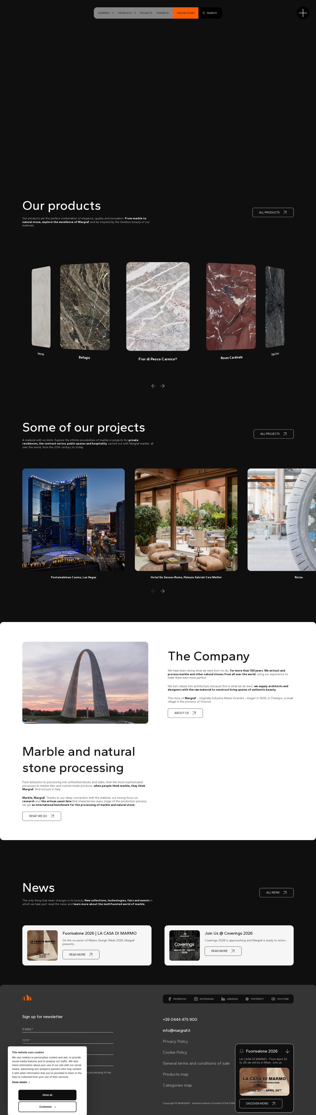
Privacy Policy (175, 1041)
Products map (175, 1074)
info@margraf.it (176, 1030)
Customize (47, 1073)
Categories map (177, 1085)
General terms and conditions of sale (196, 1063)
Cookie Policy (175, 1052)
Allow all (47, 1061)
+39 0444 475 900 (180, 1019)
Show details (19, 1048)
